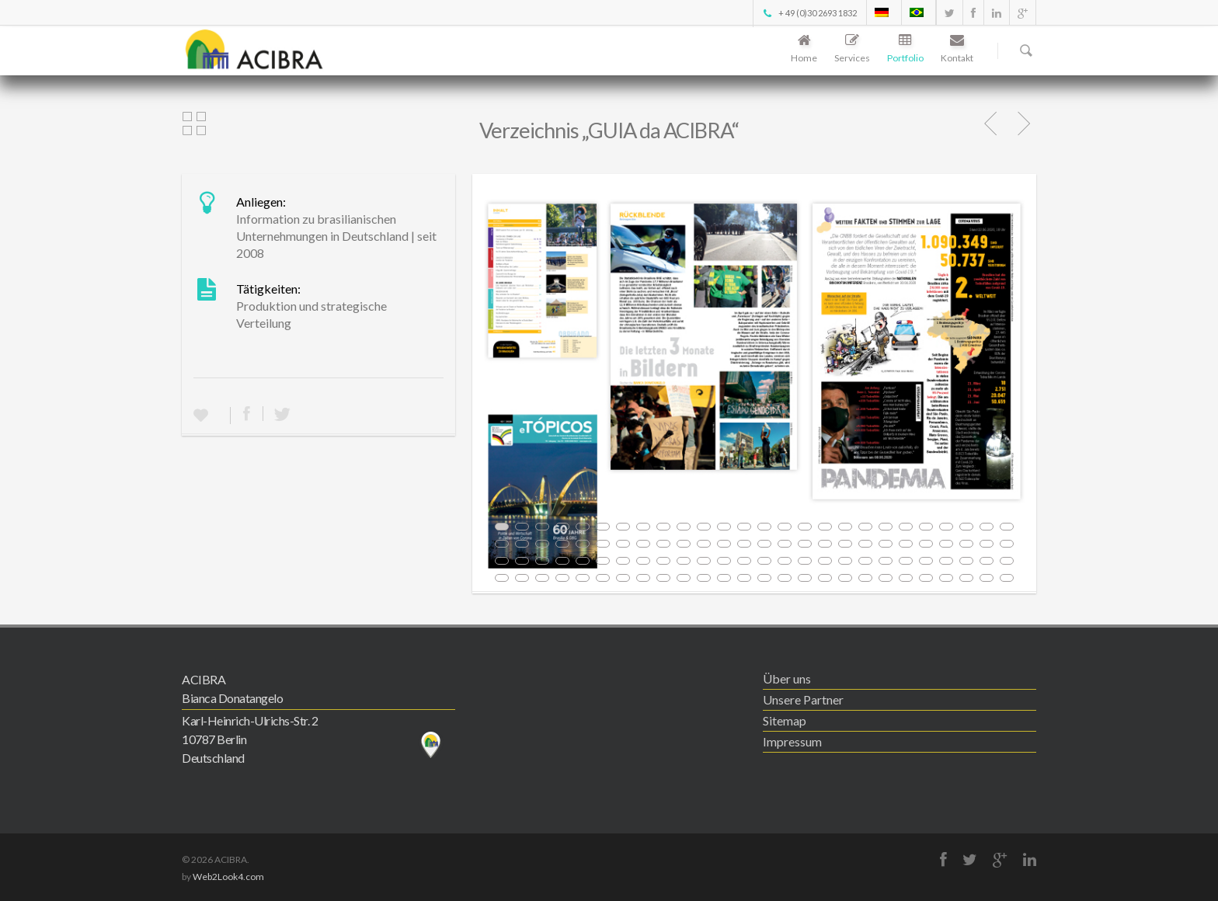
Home (804, 49)
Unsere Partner (803, 699)
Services (852, 49)
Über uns (787, 678)
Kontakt (957, 49)
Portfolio (905, 49)
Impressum (792, 741)
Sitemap (784, 720)
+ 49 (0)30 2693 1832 (809, 13)
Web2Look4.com (228, 876)
